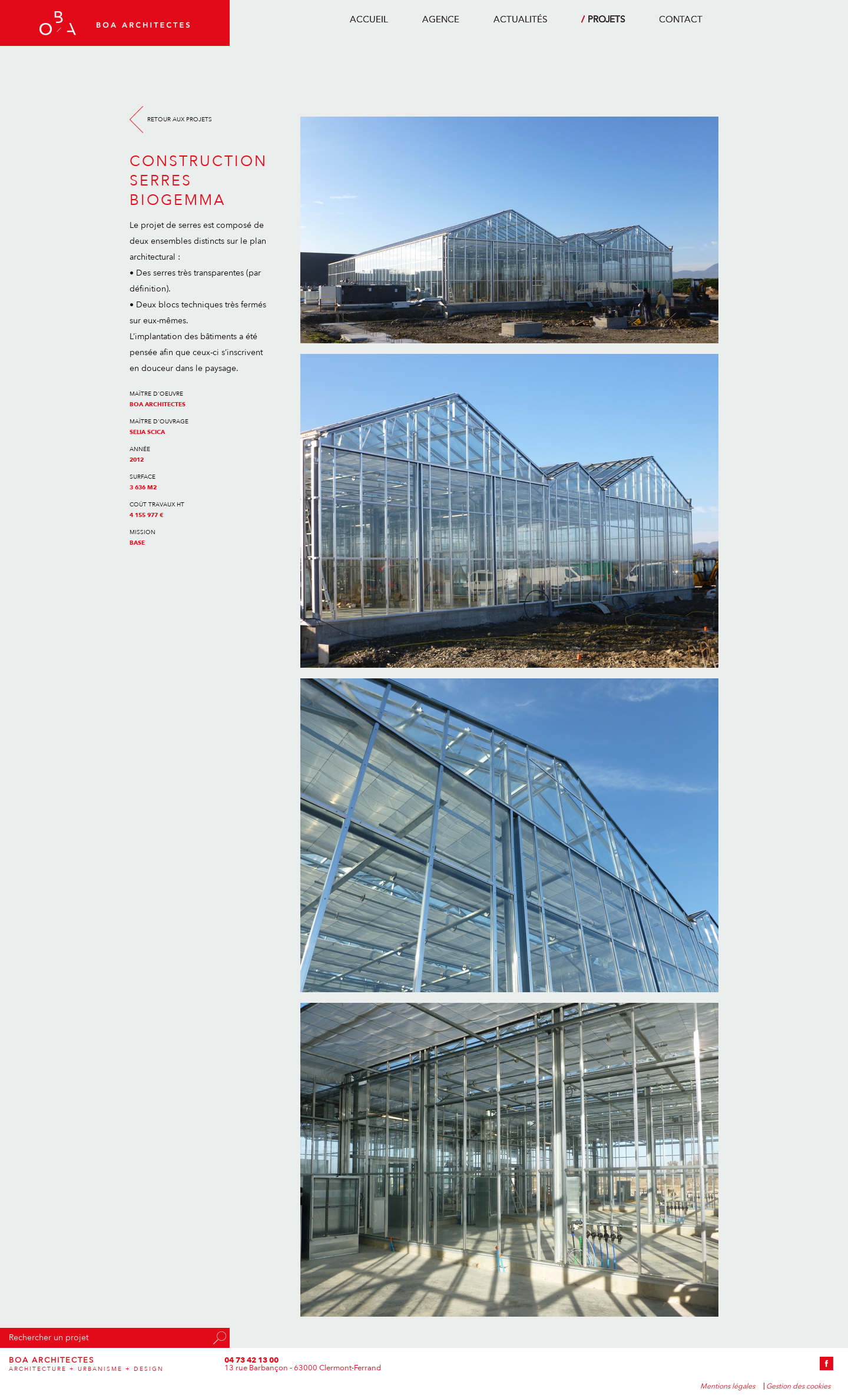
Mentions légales (727, 1386)
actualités (520, 19)
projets (606, 19)
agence (440, 19)
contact (681, 19)
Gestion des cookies (798, 1386)
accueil (369, 19)
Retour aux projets (179, 119)
